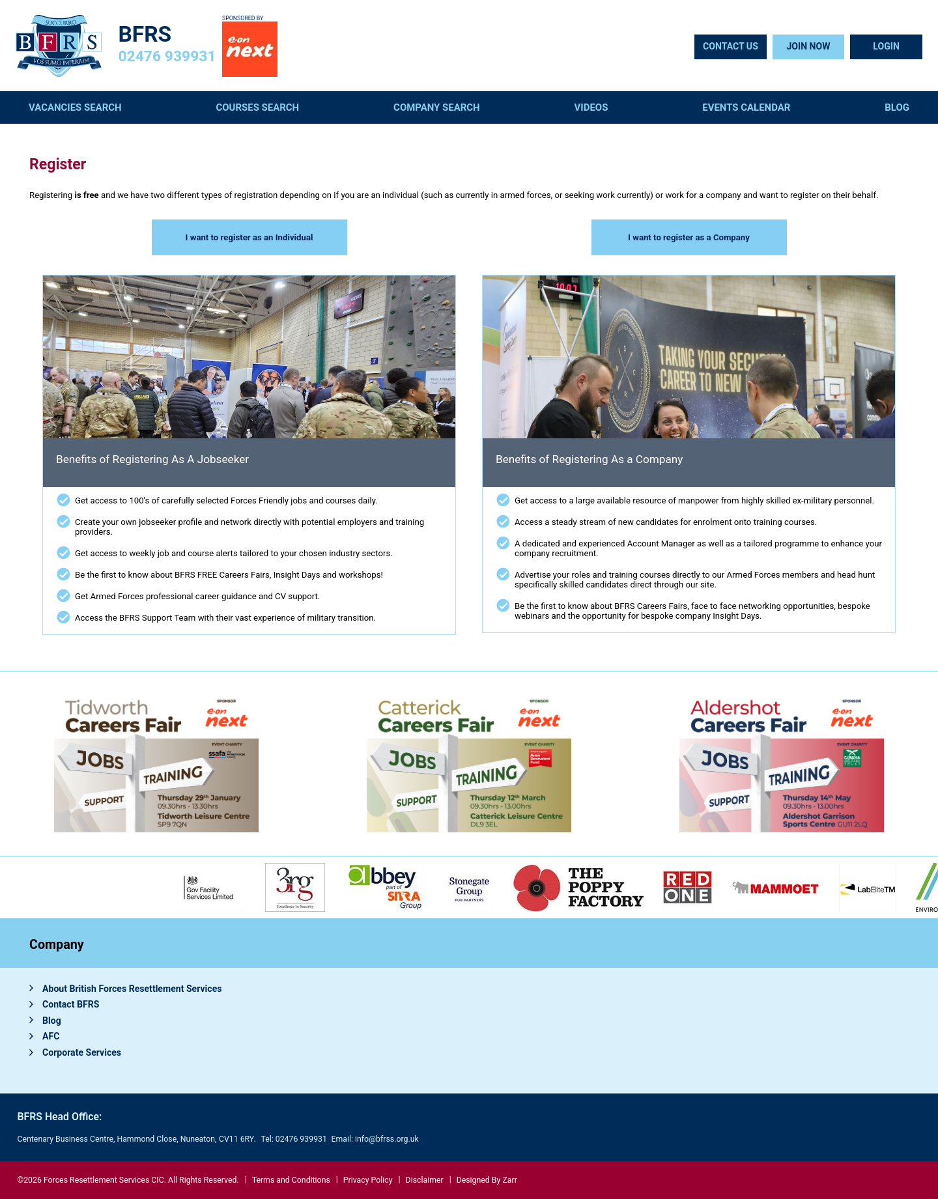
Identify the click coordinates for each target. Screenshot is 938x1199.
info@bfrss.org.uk (387, 1139)
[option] (385, 887)
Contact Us (730, 46)
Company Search (436, 107)
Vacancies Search (75, 107)
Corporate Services (81, 1052)
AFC (50, 1036)
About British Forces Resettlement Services (132, 988)
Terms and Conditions (291, 1180)
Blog (897, 107)
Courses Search (258, 107)
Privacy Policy (368, 1180)
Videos (591, 107)
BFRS (145, 34)
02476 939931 (167, 56)
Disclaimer (425, 1180)
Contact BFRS (70, 1004)
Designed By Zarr (487, 1180)
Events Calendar (746, 107)
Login (886, 46)
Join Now (808, 46)
